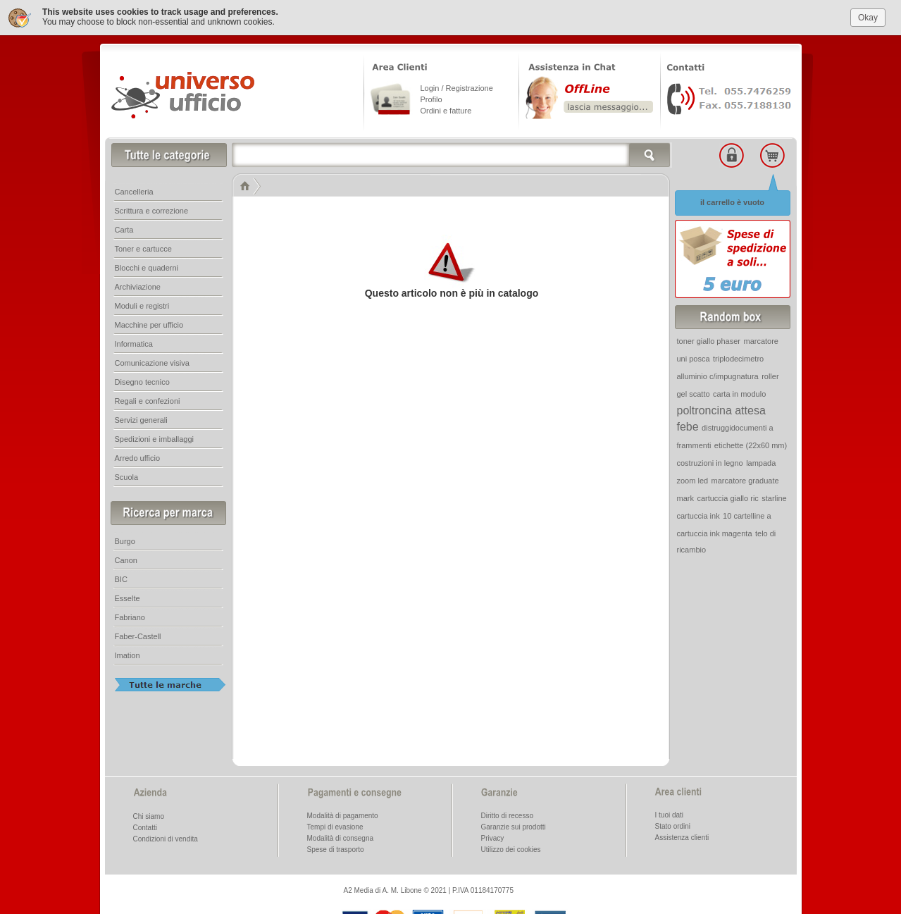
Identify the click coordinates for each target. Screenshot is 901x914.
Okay (868, 15)
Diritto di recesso (507, 814)
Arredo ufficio (138, 456)
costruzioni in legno (710, 461)
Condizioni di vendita (165, 837)
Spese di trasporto (335, 848)
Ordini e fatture (446, 109)
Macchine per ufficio (149, 323)
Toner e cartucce (143, 247)
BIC (121, 578)
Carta (124, 228)
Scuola (127, 475)
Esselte (127, 597)
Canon (126, 559)
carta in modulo (739, 392)
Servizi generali (141, 418)
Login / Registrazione (457, 86)
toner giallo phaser (709, 339)
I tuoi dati (669, 813)
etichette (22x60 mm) (750, 444)
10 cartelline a (747, 514)
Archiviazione (138, 285)
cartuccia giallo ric (727, 497)
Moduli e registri (142, 304)
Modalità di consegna (340, 837)
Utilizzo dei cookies (511, 848)
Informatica (134, 342)
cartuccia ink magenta (714, 532)
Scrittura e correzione (152, 209)
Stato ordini (673, 825)
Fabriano (130, 616)
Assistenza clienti (682, 836)
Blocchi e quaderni (147, 266)
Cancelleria (134, 190)
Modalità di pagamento (342, 814)
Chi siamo (148, 815)
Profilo (431, 98)
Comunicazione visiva (152, 361)
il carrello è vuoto (732, 201)
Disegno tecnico (142, 380)
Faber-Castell (138, 635)
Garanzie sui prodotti (513, 825)
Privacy (492, 837)
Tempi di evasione (335, 825)
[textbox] (451, 153)
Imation (127, 654)
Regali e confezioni (147, 399)
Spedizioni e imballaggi (154, 437)
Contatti (145, 826)
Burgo (125, 540)
